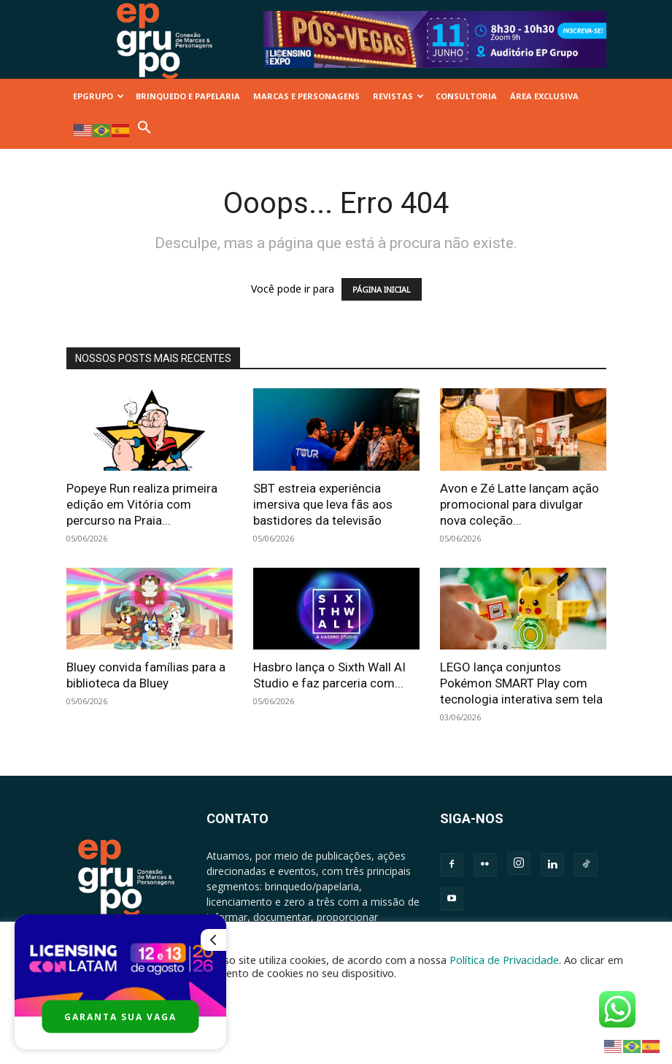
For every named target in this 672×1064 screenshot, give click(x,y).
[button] (144, 131)
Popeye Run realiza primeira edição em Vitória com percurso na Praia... (141, 504)
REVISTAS (398, 95)
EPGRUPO (98, 95)
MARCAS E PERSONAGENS (306, 95)
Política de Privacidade (504, 959)
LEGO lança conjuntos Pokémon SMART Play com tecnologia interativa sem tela (521, 683)
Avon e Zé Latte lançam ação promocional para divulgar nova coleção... (519, 504)
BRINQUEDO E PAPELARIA (188, 95)
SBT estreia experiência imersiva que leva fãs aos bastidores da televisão (323, 504)
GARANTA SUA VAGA (120, 1017)
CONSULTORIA (466, 95)
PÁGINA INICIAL (381, 289)
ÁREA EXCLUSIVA (544, 95)
